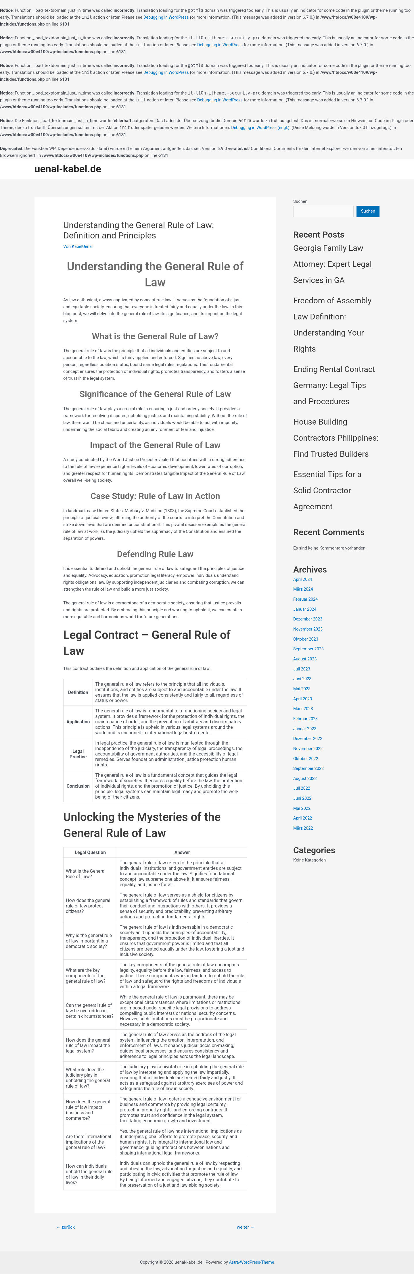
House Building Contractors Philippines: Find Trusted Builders (336, 438)
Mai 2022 (302, 802)
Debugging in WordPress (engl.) (261, 127)
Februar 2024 (306, 599)
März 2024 (303, 589)
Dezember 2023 (308, 618)
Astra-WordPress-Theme (251, 1262)
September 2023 (309, 647)
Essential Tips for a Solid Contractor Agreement (327, 491)
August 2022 (305, 773)
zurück (66, 1227)
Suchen (300, 201)
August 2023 (305, 657)
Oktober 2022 (306, 754)
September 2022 (309, 763)
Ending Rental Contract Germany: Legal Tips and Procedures (334, 385)
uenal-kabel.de (67, 169)
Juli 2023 (302, 667)
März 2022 (303, 822)
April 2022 (303, 812)
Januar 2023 (305, 725)
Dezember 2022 (308, 734)
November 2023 (308, 628)
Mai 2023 (302, 686)
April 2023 (303, 696)
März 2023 (303, 705)
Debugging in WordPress (167, 17)
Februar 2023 (306, 715)
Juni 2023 (302, 676)
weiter (245, 1227)
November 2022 (308, 744)
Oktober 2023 (306, 638)
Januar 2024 (305, 608)
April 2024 (303, 579)
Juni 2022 (302, 793)
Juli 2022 (302, 783)
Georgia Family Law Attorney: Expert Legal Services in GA (332, 264)
